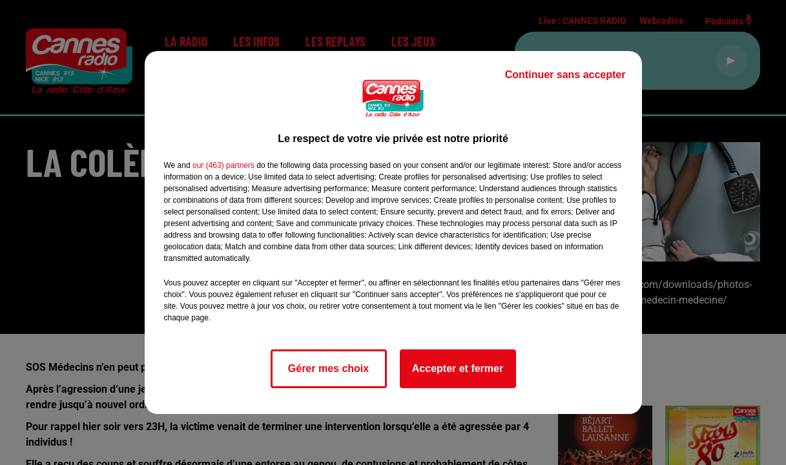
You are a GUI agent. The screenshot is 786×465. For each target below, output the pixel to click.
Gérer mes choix (328, 368)
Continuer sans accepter (565, 74)
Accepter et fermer (457, 368)
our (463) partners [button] (223, 165)
